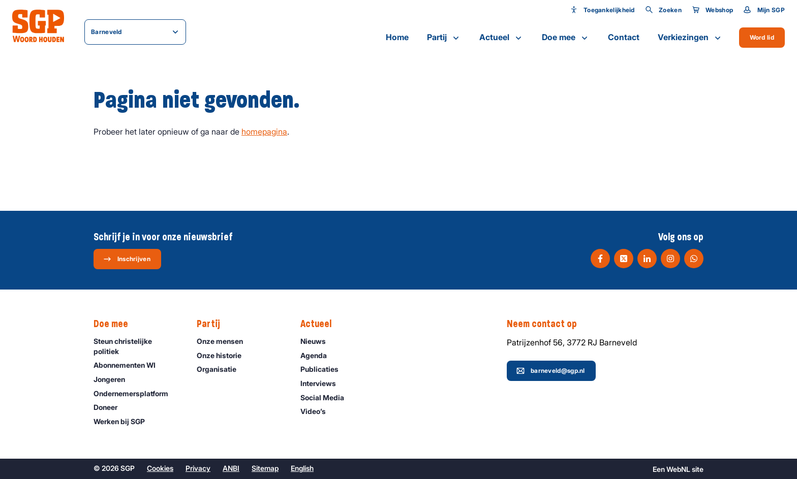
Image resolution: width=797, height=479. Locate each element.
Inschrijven (126, 259)
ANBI (231, 468)
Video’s (317, 411)
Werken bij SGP (124, 421)
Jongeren (114, 379)
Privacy (198, 468)
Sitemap (265, 468)
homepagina (264, 131)
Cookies (160, 468)
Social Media (326, 397)
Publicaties (324, 369)
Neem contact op (547, 324)
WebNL (678, 469)
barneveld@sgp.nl (550, 371)
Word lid (762, 37)
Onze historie (224, 355)
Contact (623, 37)
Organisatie (221, 369)
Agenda (318, 355)
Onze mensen (224, 341)
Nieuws (317, 341)
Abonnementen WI (129, 365)
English (302, 468)
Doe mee (566, 37)
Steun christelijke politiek (137, 346)
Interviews (322, 383)
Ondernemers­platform (135, 393)
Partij (444, 37)
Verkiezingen (690, 37)
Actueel (501, 37)
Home (397, 37)
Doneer (110, 407)
